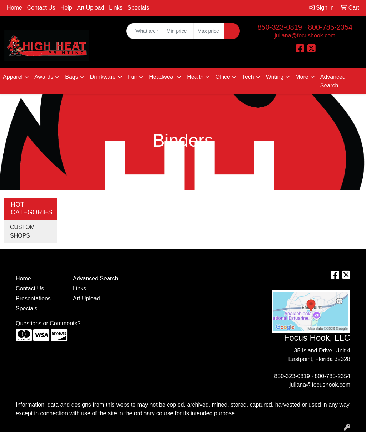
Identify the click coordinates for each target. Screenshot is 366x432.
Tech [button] (248, 77)
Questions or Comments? (48, 323)
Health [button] (195, 77)
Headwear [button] (162, 77)
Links (115, 8)
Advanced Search (333, 81)
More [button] (301, 77)
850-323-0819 (279, 27)
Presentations (33, 298)
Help (66, 8)
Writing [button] (275, 77)
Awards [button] (43, 77)
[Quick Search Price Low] (178, 31)
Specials (138, 8)
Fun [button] (133, 77)
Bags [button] (71, 77)
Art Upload (90, 8)
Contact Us (41, 8)
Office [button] (222, 77)
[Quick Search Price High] (208, 31)
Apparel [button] (13, 77)
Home (14, 8)
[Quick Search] (144, 31)
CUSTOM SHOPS (22, 231)
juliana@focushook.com (304, 35)
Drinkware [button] (103, 77)
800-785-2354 (330, 27)
